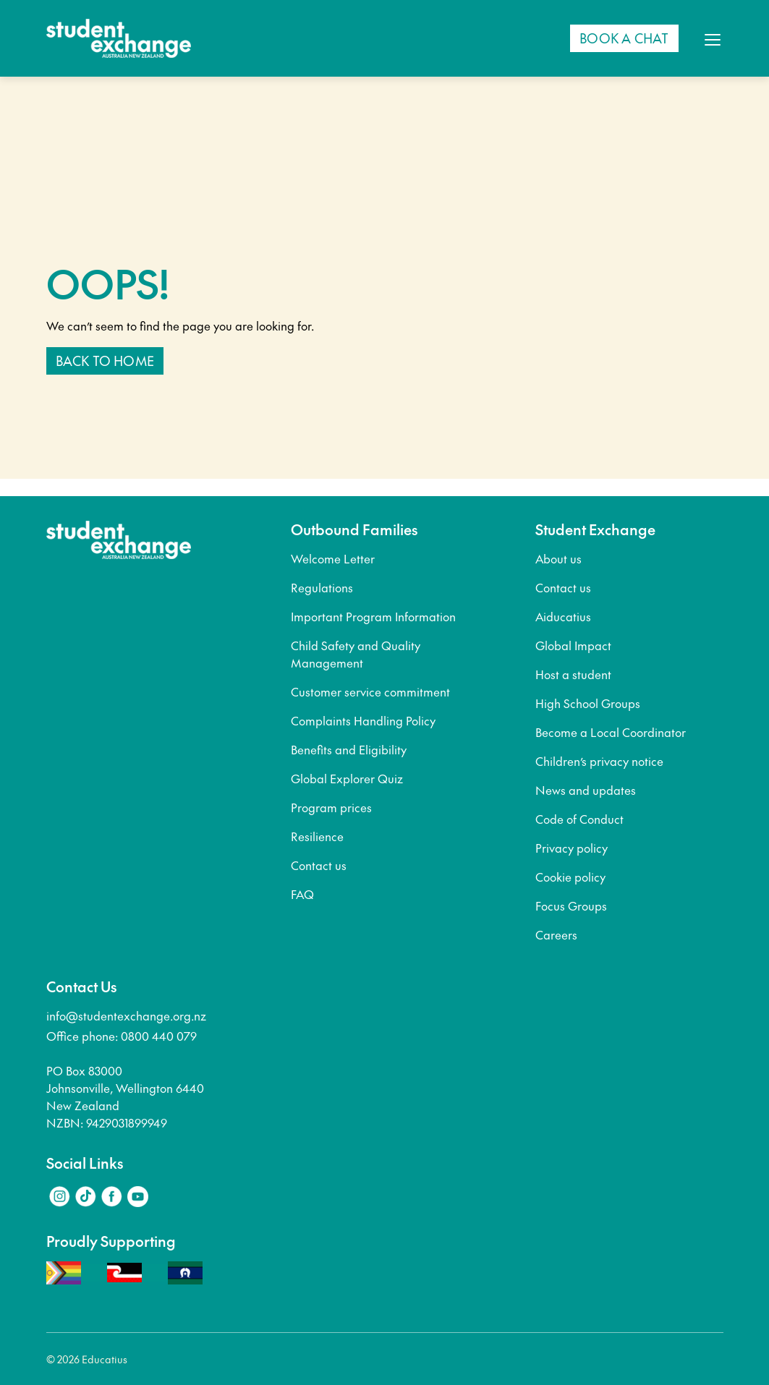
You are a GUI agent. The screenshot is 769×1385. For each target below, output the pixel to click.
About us (558, 558)
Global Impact (573, 645)
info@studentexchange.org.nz (126, 1015)
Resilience (317, 836)
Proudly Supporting (111, 1241)
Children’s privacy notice (599, 761)
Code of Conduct (579, 819)
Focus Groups (571, 905)
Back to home (105, 360)
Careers (556, 934)
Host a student (573, 674)
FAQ (302, 894)
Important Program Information (373, 616)
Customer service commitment (370, 691)
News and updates (585, 790)
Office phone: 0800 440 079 (121, 1036)
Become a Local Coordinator (610, 732)
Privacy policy (571, 848)
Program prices (331, 807)
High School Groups (587, 703)
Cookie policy (570, 877)
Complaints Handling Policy (363, 720)
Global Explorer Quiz (347, 778)
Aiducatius (563, 616)
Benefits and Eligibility (349, 749)
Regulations (322, 587)
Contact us (319, 865)
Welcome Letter (333, 558)
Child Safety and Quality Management (355, 653)
